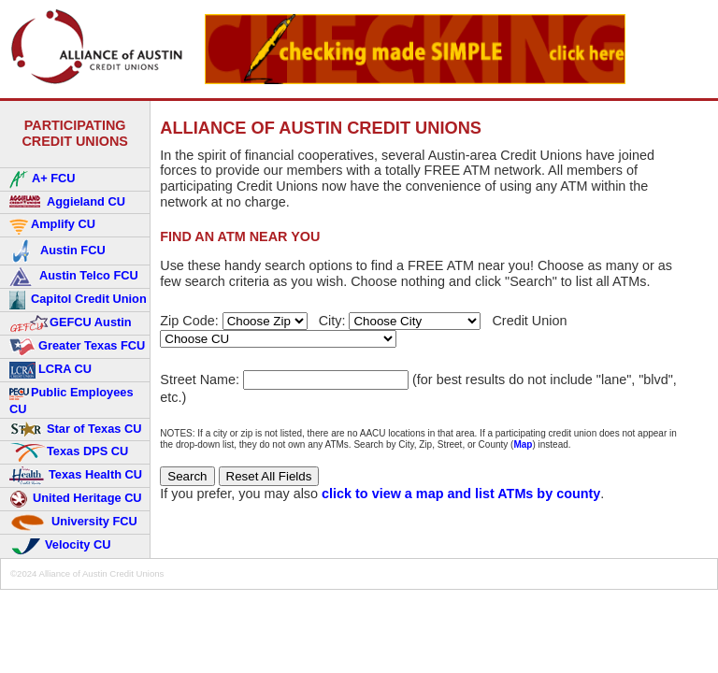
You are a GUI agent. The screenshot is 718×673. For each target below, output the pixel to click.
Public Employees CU (71, 400)
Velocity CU (59, 546)
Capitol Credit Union (78, 300)
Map (522, 444)
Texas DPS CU (68, 452)
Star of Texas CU (75, 429)
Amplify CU (52, 225)
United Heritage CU (75, 499)
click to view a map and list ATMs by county (461, 493)
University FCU (73, 522)
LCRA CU (50, 370)
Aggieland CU (67, 202)
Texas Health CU (75, 475)
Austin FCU (57, 251)
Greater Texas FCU (77, 346)
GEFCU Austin (70, 323)
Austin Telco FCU (73, 276)
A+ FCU (42, 179)
